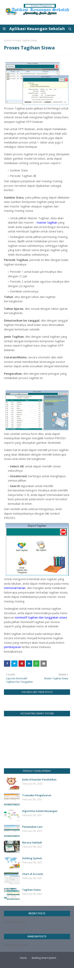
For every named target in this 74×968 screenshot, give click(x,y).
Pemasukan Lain (32, 826)
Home (7, 40)
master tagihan (47, 222)
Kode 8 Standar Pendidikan (39, 779)
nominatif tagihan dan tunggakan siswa (41, 617)
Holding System (32, 858)
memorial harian (14, 588)
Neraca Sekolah (32, 842)
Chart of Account (32, 874)
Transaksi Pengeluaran (36, 795)
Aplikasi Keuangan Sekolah (37, 28)
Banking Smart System (44, 958)
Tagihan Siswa (31, 889)
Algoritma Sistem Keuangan (39, 811)
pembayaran (12, 647)
